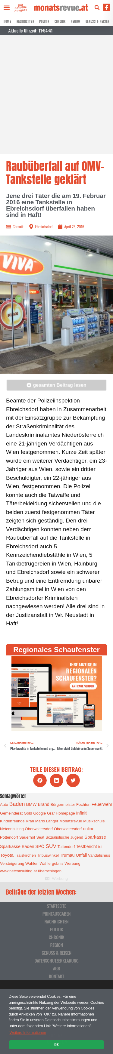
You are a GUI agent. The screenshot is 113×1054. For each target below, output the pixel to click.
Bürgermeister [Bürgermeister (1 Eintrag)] (63, 804)
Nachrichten (25, 21)
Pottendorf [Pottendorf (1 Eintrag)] (9, 837)
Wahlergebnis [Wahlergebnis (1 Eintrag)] (51, 863)
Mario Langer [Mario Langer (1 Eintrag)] (46, 821)
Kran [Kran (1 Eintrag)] (30, 821)
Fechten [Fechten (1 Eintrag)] (83, 804)
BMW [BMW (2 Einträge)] (31, 804)
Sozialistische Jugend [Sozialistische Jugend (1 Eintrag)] (64, 837)
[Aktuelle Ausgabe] (16, 6)
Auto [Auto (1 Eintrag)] (4, 804)
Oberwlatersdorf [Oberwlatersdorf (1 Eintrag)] (68, 829)
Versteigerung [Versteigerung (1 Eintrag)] (12, 863)
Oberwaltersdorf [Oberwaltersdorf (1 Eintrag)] (39, 829)
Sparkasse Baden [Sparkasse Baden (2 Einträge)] (17, 846)
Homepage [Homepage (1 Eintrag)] (65, 813)
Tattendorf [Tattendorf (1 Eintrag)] (66, 846)
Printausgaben (56, 913)
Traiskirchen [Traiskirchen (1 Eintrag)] (25, 855)
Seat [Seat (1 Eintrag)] (40, 837)
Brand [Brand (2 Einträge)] (43, 804)
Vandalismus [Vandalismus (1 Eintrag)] (99, 855)
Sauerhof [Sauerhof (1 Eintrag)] (27, 837)
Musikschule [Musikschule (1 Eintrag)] (94, 821)
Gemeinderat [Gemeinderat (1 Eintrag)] (11, 813)
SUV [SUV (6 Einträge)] (51, 846)
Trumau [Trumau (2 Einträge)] (67, 855)
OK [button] (56, 1044)
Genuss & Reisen (97, 21)
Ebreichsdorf (44, 226)
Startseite (56, 905)
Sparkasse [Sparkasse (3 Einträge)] (95, 837)
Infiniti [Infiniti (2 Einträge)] (82, 813)
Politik (44, 21)
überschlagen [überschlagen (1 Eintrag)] (49, 871)
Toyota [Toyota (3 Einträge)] (7, 855)
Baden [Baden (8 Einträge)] (17, 804)
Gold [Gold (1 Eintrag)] (28, 813)
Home (7, 21)
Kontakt (56, 976)
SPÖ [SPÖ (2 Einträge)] (39, 846)
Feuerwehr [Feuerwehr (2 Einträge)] (102, 804)
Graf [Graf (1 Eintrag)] (51, 813)
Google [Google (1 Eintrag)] (39, 813)
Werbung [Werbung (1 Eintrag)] (72, 863)
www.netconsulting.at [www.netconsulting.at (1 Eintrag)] (18, 871)
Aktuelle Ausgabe (18, 8)
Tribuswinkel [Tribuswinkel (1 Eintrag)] (48, 855)
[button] (6, 7)
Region (75, 21)
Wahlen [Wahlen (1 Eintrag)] (32, 863)
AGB (56, 968)
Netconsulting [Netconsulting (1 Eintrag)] (12, 829)
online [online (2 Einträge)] (88, 828)
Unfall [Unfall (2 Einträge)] (81, 855)
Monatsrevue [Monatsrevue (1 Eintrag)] (70, 821)
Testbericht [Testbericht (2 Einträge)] (86, 846)
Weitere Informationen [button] (27, 1032)
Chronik (60, 21)
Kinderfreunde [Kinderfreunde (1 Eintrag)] (12, 821)
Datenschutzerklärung (56, 960)
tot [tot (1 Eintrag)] (100, 846)
